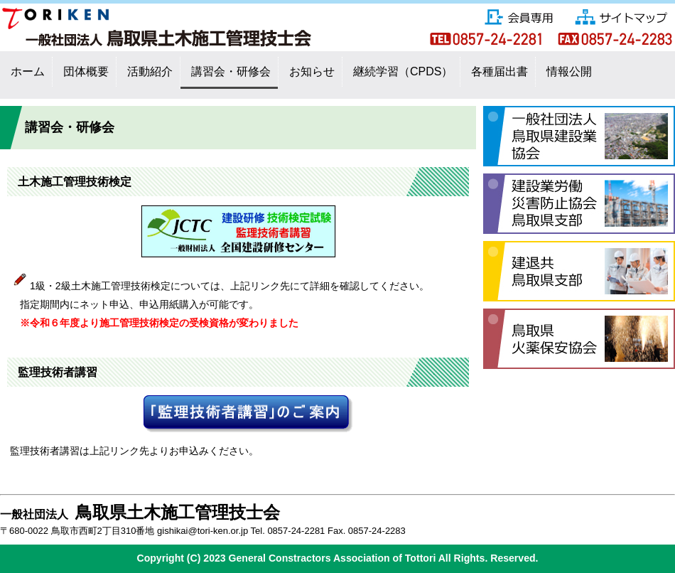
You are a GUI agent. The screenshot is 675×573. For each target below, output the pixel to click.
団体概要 (86, 71)
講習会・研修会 (231, 71)
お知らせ (312, 71)
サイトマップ (621, 16)
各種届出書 (499, 71)
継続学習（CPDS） (403, 71)
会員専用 (519, 14)
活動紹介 (150, 71)
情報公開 (569, 71)
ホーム (28, 71)
